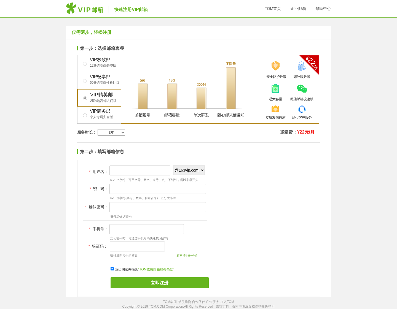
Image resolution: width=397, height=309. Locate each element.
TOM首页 (273, 8)
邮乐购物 (184, 302)
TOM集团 (170, 302)
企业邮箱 (298, 8)
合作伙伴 (198, 302)
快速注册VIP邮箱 (131, 9)
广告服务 (212, 302)
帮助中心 (323, 8)
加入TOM (227, 302)
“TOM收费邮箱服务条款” (156, 269)
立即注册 (159, 282)
